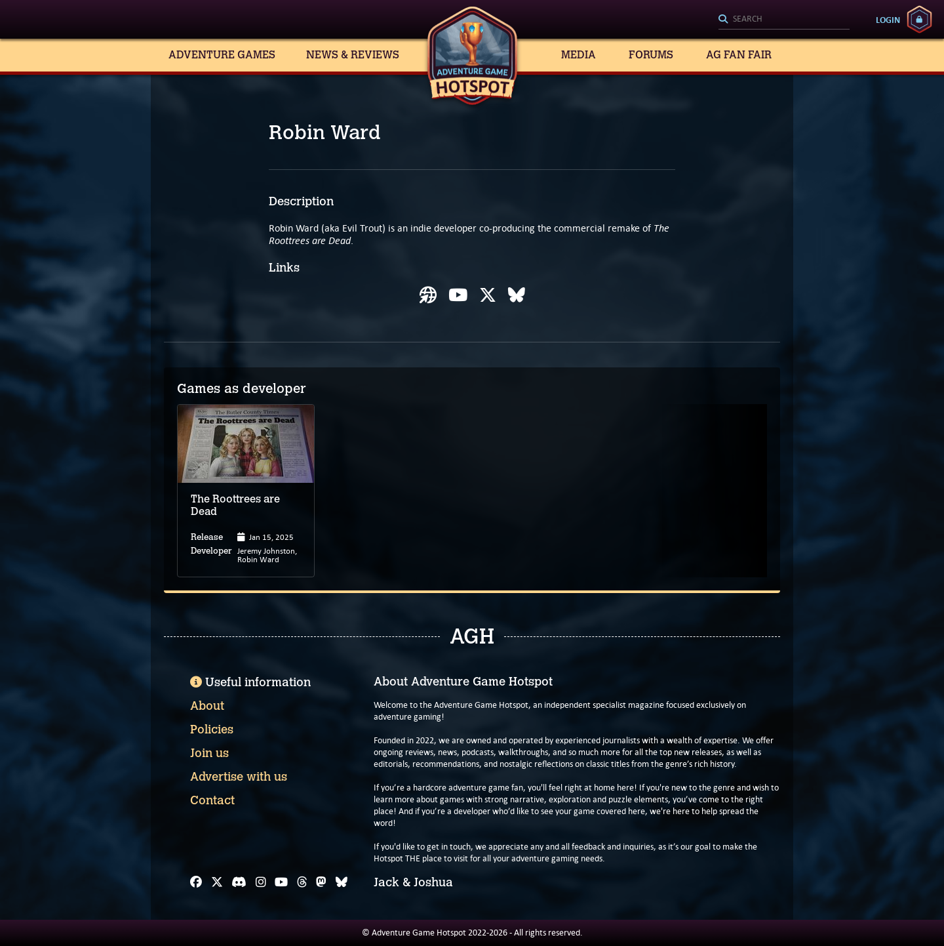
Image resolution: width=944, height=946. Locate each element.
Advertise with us (238, 777)
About (207, 706)
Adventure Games (221, 55)
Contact (212, 800)
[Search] (784, 20)
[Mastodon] (321, 882)
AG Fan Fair (739, 55)
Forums (651, 55)
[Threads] (302, 882)
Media (578, 55)
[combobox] (784, 20)
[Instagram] (261, 882)
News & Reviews (352, 55)
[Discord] (238, 882)
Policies (211, 729)
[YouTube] (281, 882)
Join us (209, 753)
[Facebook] (196, 882)
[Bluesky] (341, 882)
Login (888, 20)
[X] (217, 882)
